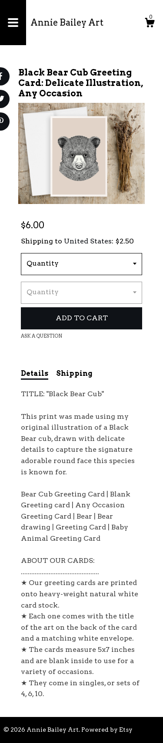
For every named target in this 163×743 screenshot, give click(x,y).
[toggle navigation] (13, 22)
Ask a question (41, 336)
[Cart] (149, 23)
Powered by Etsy (107, 729)
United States (88, 241)
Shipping (74, 373)
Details (34, 373)
